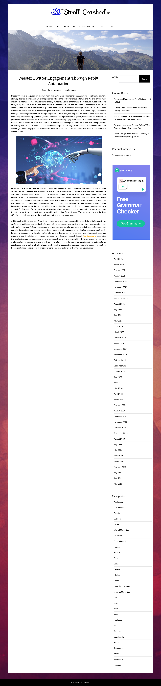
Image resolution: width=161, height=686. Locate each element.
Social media (119, 637)
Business (117, 519)
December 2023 (120, 416)
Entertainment (120, 541)
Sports (116, 642)
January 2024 (119, 411)
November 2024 (120, 354)
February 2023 (120, 467)
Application (118, 502)
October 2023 (120, 427)
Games (116, 564)
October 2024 (120, 360)
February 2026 (120, 270)
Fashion (117, 547)
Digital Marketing (121, 530)
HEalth (117, 575)
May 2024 (118, 388)
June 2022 (118, 478)
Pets (116, 614)
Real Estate (118, 620)
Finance (117, 552)
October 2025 (120, 293)
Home (49, 27)
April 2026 (118, 259)
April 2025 (118, 326)
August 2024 (119, 371)
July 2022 (118, 472)
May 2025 (118, 321)
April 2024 (118, 394)
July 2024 (118, 377)
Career (117, 524)
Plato (73, 90)
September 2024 (121, 366)
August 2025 (119, 304)
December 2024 (120, 349)
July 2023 (118, 444)
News (116, 609)
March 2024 (119, 399)
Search (115, 77)
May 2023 (118, 450)
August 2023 (119, 439)
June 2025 (118, 315)
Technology (119, 648)
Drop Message (107, 27)
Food (116, 558)
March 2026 (119, 264)
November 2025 (120, 287)
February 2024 (120, 405)
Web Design (63, 27)
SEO (115, 625)
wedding (117, 665)
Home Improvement (122, 586)
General (117, 569)
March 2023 (119, 461)
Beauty (117, 513)
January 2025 (119, 343)
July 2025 (118, 309)
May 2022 (118, 484)
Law (115, 597)
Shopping (118, 631)
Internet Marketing (84, 27)
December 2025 (120, 281)
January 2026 (119, 276)
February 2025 (120, 337)
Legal (116, 603)
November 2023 (120, 422)
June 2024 (118, 382)
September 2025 (121, 298)
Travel (116, 654)
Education (118, 535)
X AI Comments (89, 236)
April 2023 (118, 456)
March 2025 (119, 332)
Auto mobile (119, 507)
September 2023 (121, 433)
